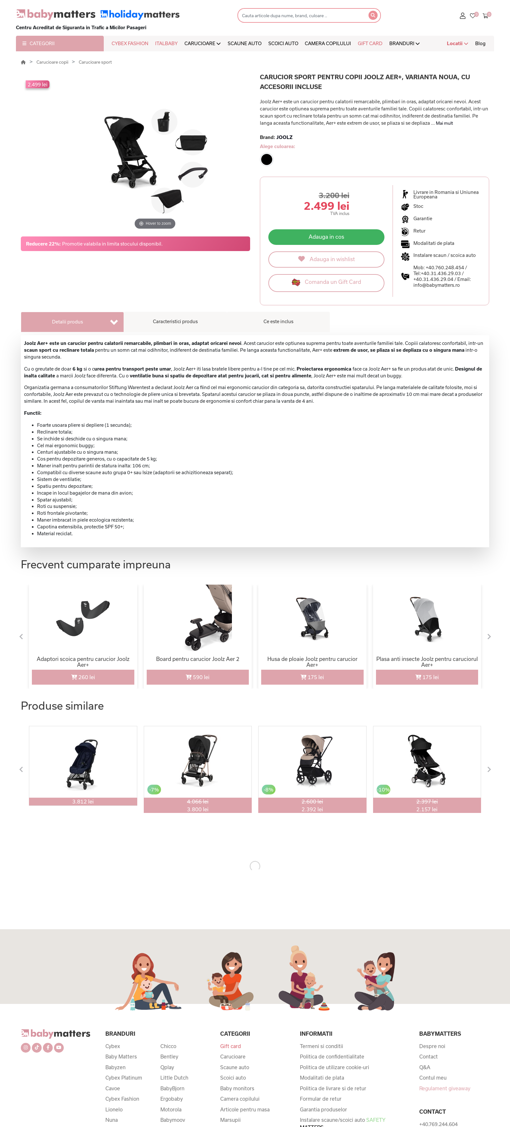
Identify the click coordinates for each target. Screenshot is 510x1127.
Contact (428, 1056)
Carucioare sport (95, 62)
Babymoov (172, 1120)
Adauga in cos (326, 237)
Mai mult (444, 123)
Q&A (424, 1067)
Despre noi (432, 1046)
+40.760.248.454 (445, 267)
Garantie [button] (422, 218)
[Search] (301, 15)
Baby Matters (121, 1056)
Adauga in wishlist (326, 259)
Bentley (169, 1056)
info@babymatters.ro (436, 285)
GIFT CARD (370, 43)
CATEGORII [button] (38, 43)
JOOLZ (284, 137)
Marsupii (230, 1120)
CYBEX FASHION (130, 43)
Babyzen (115, 1067)
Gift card (230, 1046)
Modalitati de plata (322, 1078)
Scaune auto (234, 1067)
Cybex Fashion (122, 1099)
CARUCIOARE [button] (202, 43)
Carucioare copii (52, 62)
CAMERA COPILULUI (328, 43)
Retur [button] (419, 231)
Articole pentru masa (245, 1109)
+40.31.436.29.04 (433, 279)
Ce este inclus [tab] (278, 321)
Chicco (168, 1046)
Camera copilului (240, 1099)
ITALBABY (166, 43)
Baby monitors (237, 1088)
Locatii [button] (457, 43)
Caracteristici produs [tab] (175, 321)
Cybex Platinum (123, 1078)
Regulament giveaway (444, 1088)
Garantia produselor (323, 1109)
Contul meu (433, 1078)
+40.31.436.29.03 (441, 273)
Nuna (111, 1120)
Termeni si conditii (321, 1046)
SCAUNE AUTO (245, 43)
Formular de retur (321, 1099)
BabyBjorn (172, 1088)
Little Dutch (174, 1078)
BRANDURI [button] (404, 43)
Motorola (170, 1109)
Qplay (167, 1067)
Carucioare (233, 1056)
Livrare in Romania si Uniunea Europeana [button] (446, 194)
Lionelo (114, 1109)
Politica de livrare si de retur (333, 1088)
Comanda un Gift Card (326, 282)
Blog (480, 43)
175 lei (312, 677)
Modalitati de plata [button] (433, 243)
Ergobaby (171, 1099)
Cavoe (112, 1088)
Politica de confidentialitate (332, 1056)
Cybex (112, 1046)
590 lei (197, 677)
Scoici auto (233, 1078)
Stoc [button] (418, 206)
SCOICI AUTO (283, 43)
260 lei (83, 677)
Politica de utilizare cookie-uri (334, 1067)
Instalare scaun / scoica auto (444, 255)
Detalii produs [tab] (67, 321)
